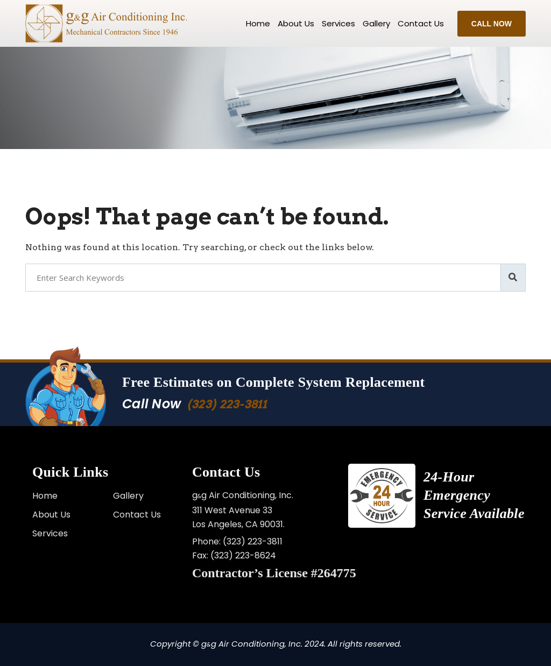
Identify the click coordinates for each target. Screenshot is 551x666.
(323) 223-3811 (227, 404)
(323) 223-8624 (243, 555)
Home (258, 23)
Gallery (376, 23)
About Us (296, 23)
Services (338, 23)
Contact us (421, 23)
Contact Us (137, 514)
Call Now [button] (491, 23)
